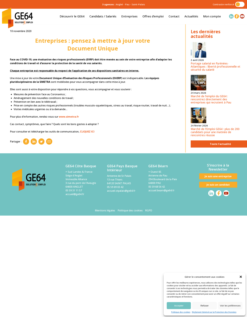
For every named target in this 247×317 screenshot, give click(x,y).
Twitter (42, 244)
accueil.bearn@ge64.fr (161, 293)
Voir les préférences (230, 305)
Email (49, 244)
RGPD (148, 313)
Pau (127, 4)
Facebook (26, 244)
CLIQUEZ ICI (87, 234)
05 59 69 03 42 (115, 290)
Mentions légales (105, 313)
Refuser (204, 305)
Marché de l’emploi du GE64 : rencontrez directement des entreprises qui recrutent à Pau (211, 202)
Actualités (191, 16)
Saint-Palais (138, 4)
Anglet (119, 4)
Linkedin (34, 244)
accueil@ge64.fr (74, 297)
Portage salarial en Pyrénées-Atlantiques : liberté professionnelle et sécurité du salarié (215, 169)
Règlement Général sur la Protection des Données (214, 312)
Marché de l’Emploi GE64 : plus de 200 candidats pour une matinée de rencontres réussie (215, 235)
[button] (240, 276)
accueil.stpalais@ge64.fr (121, 293)
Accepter (178, 305)
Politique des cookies (180, 312)
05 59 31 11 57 (73, 293)
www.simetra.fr (69, 219)
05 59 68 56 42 (156, 289)
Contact (174, 16)
